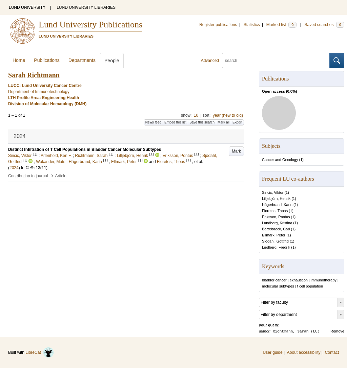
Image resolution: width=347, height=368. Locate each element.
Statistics (252, 24)
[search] (276, 60)
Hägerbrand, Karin (277, 205)
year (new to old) (228, 115)
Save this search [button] (202, 122)
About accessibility (304, 352)
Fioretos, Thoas (275, 211)
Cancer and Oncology (280, 160)
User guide (273, 352)
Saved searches (324, 24)
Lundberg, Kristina (277, 223)
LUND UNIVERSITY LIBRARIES (86, 7)
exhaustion (299, 280)
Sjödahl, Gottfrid (275, 241)
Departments (82, 60)
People (111, 60)
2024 (14, 167)
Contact (332, 352)
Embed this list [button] (175, 122)
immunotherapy (323, 280)
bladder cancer (274, 280)
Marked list (281, 24)
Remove (337, 331)
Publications (47, 60)
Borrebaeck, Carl (276, 229)
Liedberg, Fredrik (276, 247)
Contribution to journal (28, 176)
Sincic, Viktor (272, 192)
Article (60, 176)
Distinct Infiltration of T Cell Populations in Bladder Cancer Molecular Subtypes (84, 149)
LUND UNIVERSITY (27, 7)
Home (19, 60)
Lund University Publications (90, 24)
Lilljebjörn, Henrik (276, 199)
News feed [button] (153, 122)
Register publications (218, 24)
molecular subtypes (278, 286)
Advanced (210, 60)
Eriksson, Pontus (276, 217)
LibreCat (39, 352)
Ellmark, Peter (273, 235)
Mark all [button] (223, 122)
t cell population (310, 286)
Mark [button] (236, 151)
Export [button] (237, 122)
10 (196, 115)
